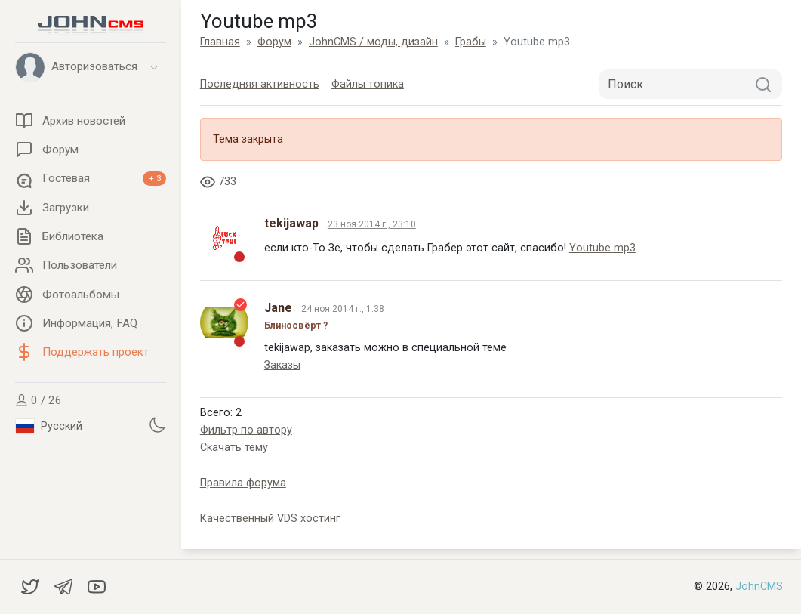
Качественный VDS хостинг (270, 518)
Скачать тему (234, 447)
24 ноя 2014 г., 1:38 (342, 309)
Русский (49, 426)
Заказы (282, 365)
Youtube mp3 (602, 248)
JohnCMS (759, 586)
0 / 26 (38, 400)
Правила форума (243, 483)
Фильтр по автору (246, 430)
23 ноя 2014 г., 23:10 (372, 224)
